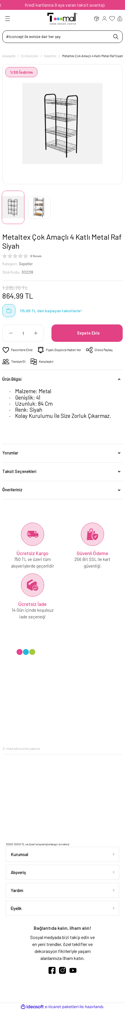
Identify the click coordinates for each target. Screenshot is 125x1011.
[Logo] (62, 18)
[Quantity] (23, 333)
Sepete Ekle (88, 333)
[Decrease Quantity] (11, 333)
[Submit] (117, 748)
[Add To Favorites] (17, 349)
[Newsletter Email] (62, 748)
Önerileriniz (12, 489)
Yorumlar (10, 452)
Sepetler (26, 263)
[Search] (62, 36)
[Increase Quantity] (36, 333)
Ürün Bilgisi (12, 379)
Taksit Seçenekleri (19, 471)
